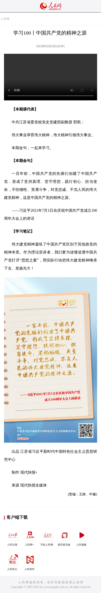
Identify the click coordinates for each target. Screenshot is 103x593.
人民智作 (30, 561)
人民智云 (12, 561)
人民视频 (81, 537)
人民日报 (12, 537)
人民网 (5, 18)
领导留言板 (64, 537)
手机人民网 (47, 537)
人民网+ (30, 537)
